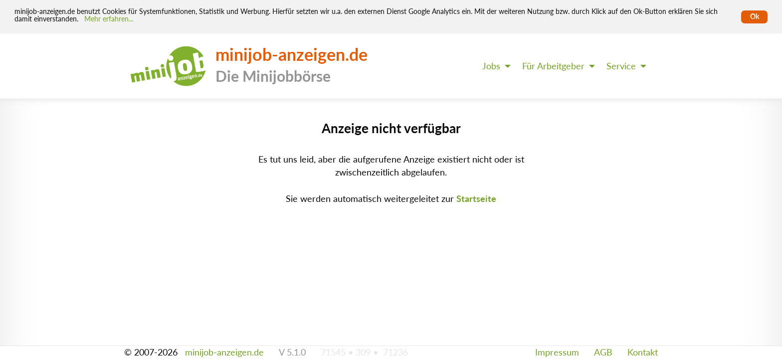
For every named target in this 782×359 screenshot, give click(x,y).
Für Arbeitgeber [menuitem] (553, 66)
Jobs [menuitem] (491, 66)
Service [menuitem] (621, 66)
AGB (603, 352)
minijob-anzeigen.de (224, 352)
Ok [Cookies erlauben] (754, 16)
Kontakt (642, 352)
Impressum (557, 352)
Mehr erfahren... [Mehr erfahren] (108, 19)
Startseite (476, 198)
